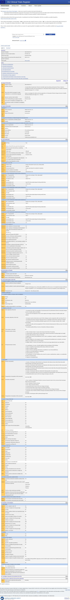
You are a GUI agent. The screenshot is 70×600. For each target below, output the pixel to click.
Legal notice (67, 590)
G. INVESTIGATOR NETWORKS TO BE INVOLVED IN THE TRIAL (13, 76)
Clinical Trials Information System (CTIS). (9, 18)
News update (38, 5)
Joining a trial (15, 5)
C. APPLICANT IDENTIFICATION (8, 68)
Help (69, 2)
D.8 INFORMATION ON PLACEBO (8, 71)
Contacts (23, 5)
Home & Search (5, 5)
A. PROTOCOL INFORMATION (7, 64)
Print (3, 48)
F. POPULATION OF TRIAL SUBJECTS (8, 75)
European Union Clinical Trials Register (10, 11)
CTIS (38, 591)
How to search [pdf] (16, 37)
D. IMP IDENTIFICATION (6, 69)
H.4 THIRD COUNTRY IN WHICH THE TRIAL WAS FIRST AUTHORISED (15, 78)
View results (27, 60)
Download (8, 48)
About (30, 5)
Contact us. (7, 584)
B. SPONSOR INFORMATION (7, 66)
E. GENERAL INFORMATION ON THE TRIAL (10, 73)
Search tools (22, 40)
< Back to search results (5, 45)
